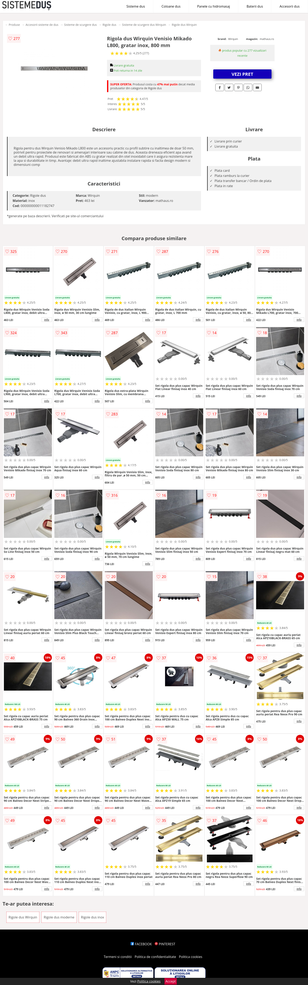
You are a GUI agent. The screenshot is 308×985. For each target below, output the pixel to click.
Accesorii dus (289, 6)
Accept (170, 981)
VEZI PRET (242, 74)
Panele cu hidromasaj (213, 6)
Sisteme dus (135, 6)
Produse (14, 25)
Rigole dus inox (92, 917)
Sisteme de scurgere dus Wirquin (144, 25)
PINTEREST (165, 944)
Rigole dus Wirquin (184, 25)
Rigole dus (109, 25)
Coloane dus (171, 6)
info (46, 319)
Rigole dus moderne (59, 917)
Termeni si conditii (118, 956)
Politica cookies (190, 956)
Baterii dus (254, 6)
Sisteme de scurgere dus (80, 25)
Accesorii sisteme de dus (42, 25)
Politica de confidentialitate (155, 956)
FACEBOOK (141, 944)
